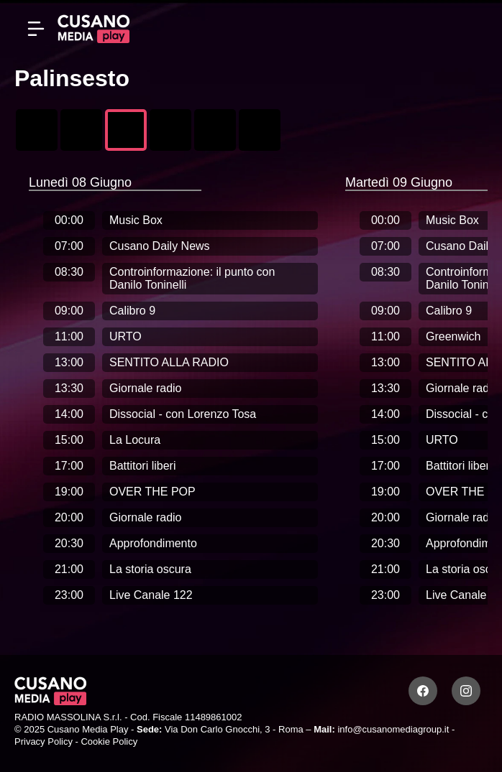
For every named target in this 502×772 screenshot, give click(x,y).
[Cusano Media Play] (93, 28)
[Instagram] (466, 690)
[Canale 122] (37, 130)
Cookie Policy (109, 741)
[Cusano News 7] (81, 130)
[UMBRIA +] (259, 130)
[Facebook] (423, 690)
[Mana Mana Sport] (170, 130)
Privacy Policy (43, 741)
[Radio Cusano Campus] (126, 130)
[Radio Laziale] (215, 130)
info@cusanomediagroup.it (393, 729)
